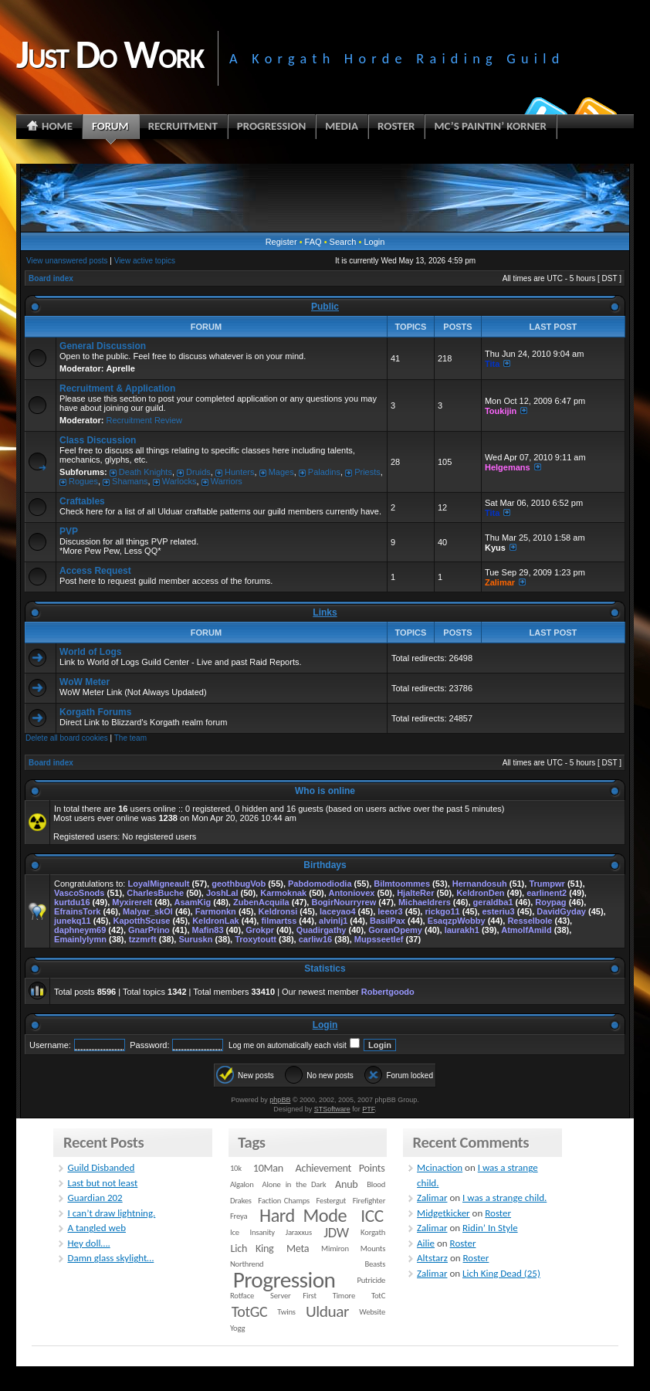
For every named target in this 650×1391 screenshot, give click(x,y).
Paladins (324, 472)
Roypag (550, 902)
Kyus (495, 547)
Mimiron (335, 1248)
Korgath (373, 1232)
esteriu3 (498, 911)
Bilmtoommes (402, 883)
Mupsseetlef (379, 939)
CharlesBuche (155, 892)
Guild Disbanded (100, 1167)
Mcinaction (439, 1167)
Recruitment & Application (117, 388)
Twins (286, 1312)
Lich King (252, 1248)
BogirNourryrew (343, 902)
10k (236, 1168)
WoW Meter (84, 682)
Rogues (83, 481)
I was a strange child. (504, 1197)
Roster (498, 1213)
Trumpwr (546, 883)
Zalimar (500, 582)
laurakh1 (462, 930)
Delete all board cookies (66, 738)
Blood (376, 1184)
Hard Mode (303, 1215)
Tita (492, 363)
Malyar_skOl (148, 911)
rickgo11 (442, 911)
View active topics (144, 260)
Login (374, 241)
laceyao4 (337, 911)
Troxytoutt (255, 939)
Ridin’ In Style (490, 1227)
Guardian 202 (94, 1197)
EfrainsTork (77, 911)
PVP (68, 531)
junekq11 (72, 920)
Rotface (242, 1296)
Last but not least (102, 1183)
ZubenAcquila (261, 902)
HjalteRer (415, 892)
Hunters (240, 472)
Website (372, 1312)
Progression (284, 1280)
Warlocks (179, 481)
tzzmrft (143, 939)
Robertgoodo (388, 991)
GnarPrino (149, 930)
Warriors (226, 481)
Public (325, 306)
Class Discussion (97, 440)
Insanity (262, 1232)
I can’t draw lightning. (111, 1213)
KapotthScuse (141, 920)
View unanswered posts (66, 260)
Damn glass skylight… (110, 1258)
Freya (238, 1216)
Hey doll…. (88, 1243)
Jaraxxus (299, 1232)
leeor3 (389, 911)
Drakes (241, 1201)
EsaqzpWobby (457, 920)
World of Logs (90, 651)
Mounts (373, 1248)
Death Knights (145, 472)
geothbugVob (239, 883)
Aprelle (121, 368)
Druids (198, 472)
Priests (367, 472)
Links (325, 612)
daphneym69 (80, 930)
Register (281, 241)
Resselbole (529, 920)
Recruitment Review (144, 420)
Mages (281, 472)
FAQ (313, 241)
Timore (344, 1296)
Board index (51, 278)
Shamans (129, 481)
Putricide (371, 1280)
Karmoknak (283, 892)
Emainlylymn (80, 939)
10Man (268, 1168)
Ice (234, 1232)
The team (130, 738)
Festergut (332, 1201)
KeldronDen (480, 892)
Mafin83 (208, 930)
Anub (346, 1184)
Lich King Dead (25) (501, 1273)
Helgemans (507, 467)
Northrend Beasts (307, 1264)
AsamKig (193, 902)
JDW (335, 1232)
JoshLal (222, 892)
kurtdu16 (72, 902)
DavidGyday (561, 911)
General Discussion (102, 346)
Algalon (242, 1184)
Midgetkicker (443, 1213)
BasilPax (387, 920)
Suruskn (195, 939)
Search (343, 241)
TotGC (250, 1311)
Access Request (95, 570)
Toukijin (500, 411)
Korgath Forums (95, 712)
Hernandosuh (479, 883)
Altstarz (432, 1258)
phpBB (279, 1100)
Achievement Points (340, 1168)
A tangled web (96, 1227)
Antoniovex (351, 892)
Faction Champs (284, 1201)
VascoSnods (79, 892)
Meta (297, 1248)
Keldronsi (278, 911)
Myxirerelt (132, 902)
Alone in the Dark (294, 1184)
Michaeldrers (424, 902)
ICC (372, 1215)
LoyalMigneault (158, 883)
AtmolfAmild (526, 930)
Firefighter (369, 1201)
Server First (293, 1296)
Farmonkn (215, 911)
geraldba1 (493, 902)
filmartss (278, 920)
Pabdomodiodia (320, 883)
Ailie (426, 1243)
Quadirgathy (321, 930)
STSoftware (332, 1109)
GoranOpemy (395, 930)
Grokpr (259, 930)
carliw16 (315, 939)
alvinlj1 (333, 920)
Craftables (82, 501)
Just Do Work (109, 54)
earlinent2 (546, 892)
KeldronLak (215, 920)
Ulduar (327, 1311)
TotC (378, 1296)
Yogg (237, 1328)
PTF (368, 1109)
